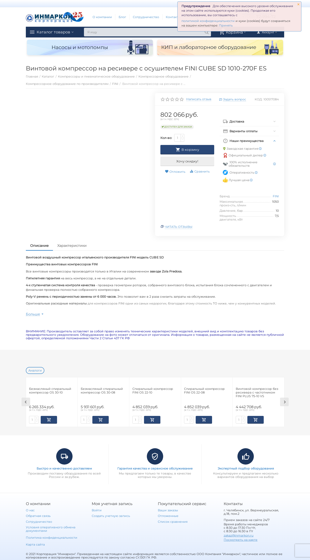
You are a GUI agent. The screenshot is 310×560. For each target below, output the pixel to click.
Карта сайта (35, 544)
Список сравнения (173, 521)
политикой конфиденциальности (208, 21)
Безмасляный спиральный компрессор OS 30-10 (50, 390)
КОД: (258, 99)
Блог (122, 17)
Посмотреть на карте (240, 539)
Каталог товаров (53, 32)
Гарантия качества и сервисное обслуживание (155, 468)
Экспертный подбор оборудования (246, 468)
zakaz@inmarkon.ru (238, 535)
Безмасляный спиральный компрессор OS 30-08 (102, 390)
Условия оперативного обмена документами (50, 528)
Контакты (173, 17)
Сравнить (199, 171)
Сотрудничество (146, 17)
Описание (39, 246)
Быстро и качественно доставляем (64, 468)
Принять (226, 25)
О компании (102, 17)
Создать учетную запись (111, 515)
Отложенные (168, 515)
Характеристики (72, 246)
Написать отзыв (198, 99)
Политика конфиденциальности (51, 537)
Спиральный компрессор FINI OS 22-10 (152, 390)
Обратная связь (38, 515)
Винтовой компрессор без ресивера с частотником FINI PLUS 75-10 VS (257, 392)
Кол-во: (166, 138)
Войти (97, 510)
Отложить (175, 172)
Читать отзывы (178, 227)
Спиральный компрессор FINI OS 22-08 (204, 390)
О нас (30, 510)
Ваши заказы (168, 510)
